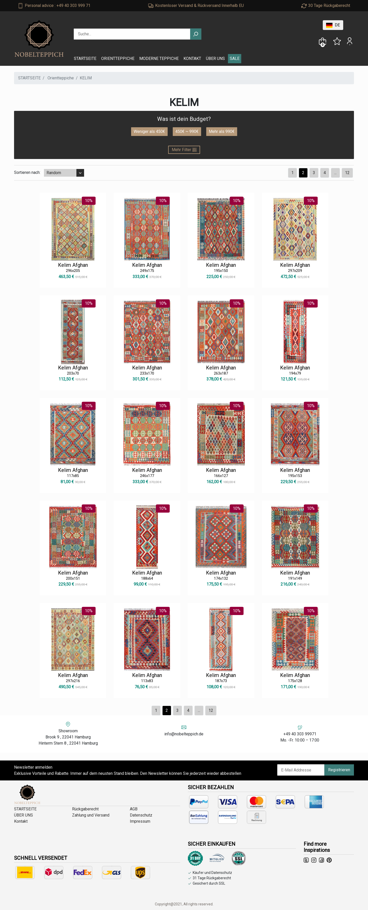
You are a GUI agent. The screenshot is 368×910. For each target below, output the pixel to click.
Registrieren (339, 769)
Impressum (140, 821)
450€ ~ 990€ (187, 131)
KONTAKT (192, 58)
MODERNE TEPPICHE (159, 58)
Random (54, 172)
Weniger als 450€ (149, 131)
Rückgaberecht (85, 809)
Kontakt (21, 821)
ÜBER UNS (215, 58)
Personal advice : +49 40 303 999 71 (57, 5)
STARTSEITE (85, 58)
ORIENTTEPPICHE (117, 58)
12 (347, 172)
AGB (133, 809)
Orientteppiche (61, 78)
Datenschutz (141, 815)
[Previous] (292, 173)
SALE (234, 58)
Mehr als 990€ (222, 131)
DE (333, 25)
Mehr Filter (184, 149)
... (335, 172)
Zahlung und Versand (90, 815)
